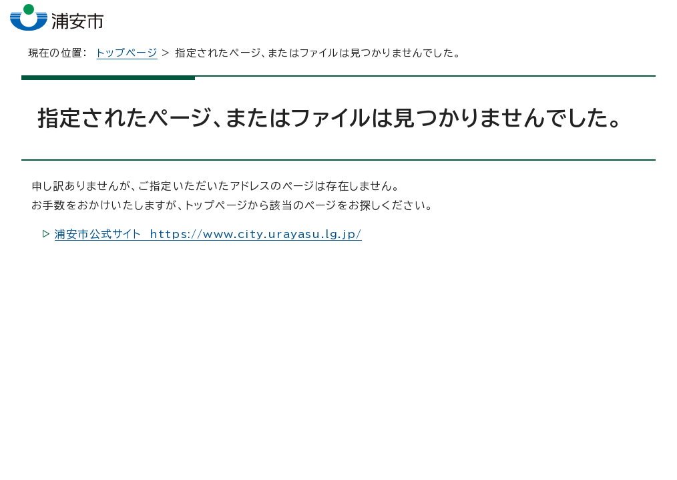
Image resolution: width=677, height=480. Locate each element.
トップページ (127, 64)
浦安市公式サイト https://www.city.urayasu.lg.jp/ (208, 244)
